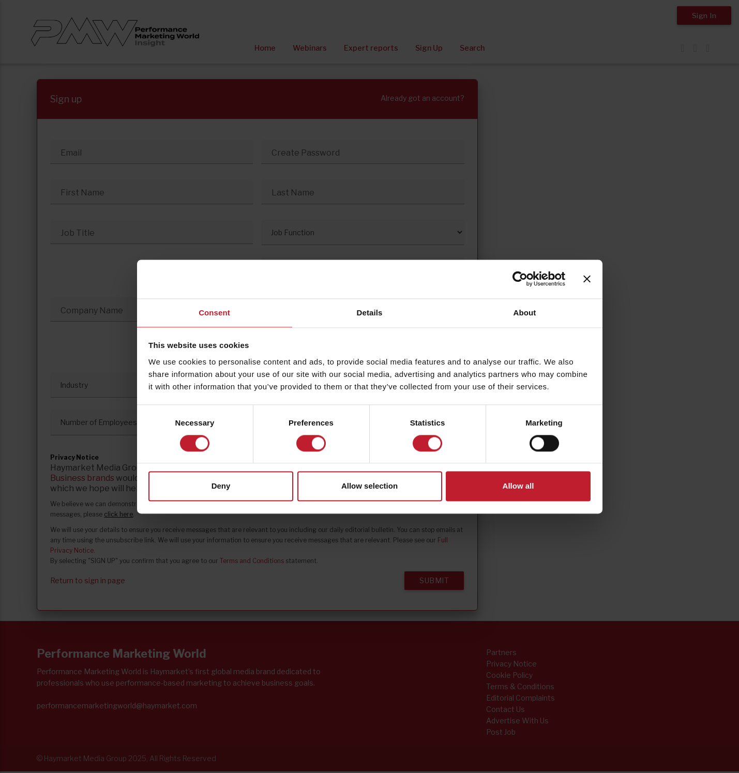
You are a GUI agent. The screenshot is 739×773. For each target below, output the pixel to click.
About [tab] (525, 312)
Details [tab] (370, 312)
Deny (221, 486)
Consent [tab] (214, 312)
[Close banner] (587, 278)
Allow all (518, 486)
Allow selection (369, 486)
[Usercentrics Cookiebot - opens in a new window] (520, 278)
